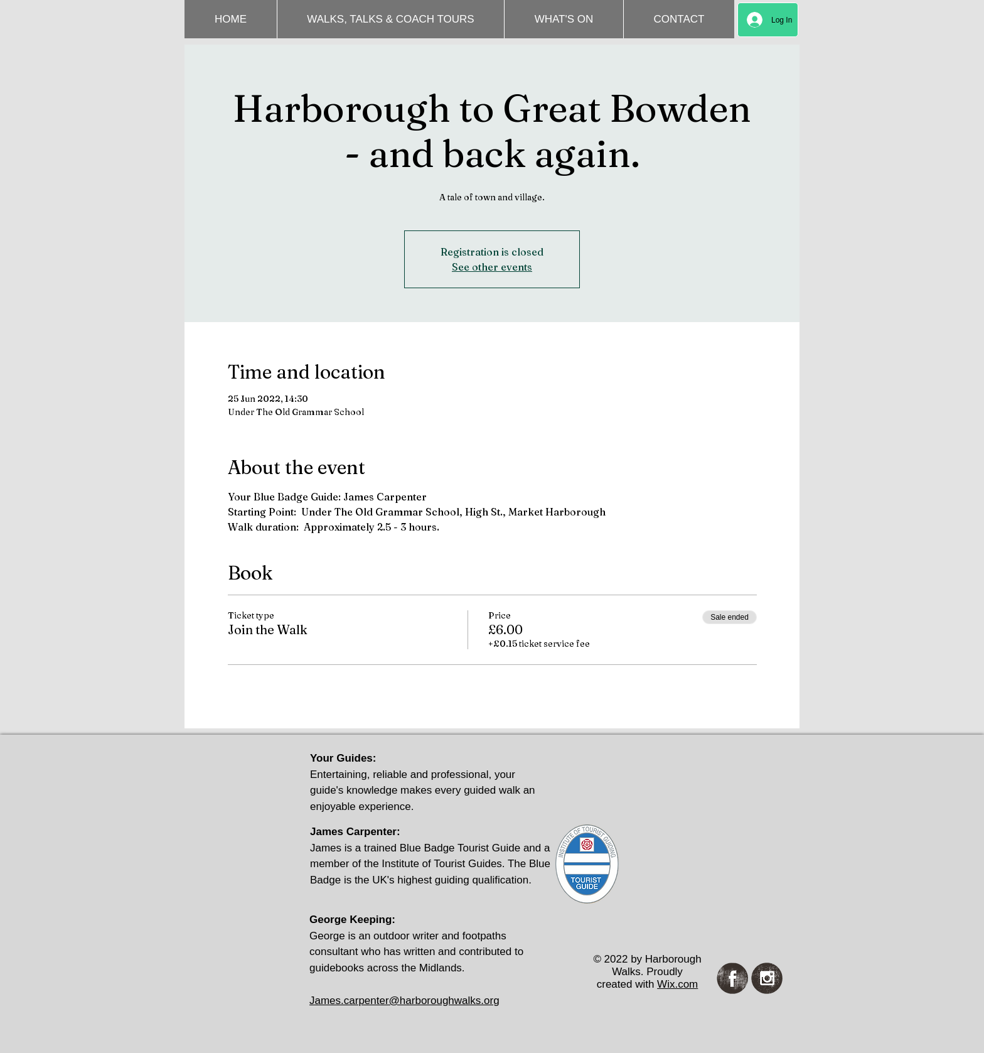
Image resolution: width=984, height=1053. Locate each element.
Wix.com (677, 984)
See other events (492, 267)
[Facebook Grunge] (732, 978)
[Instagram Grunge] (767, 978)
